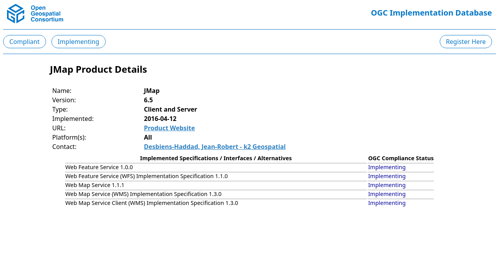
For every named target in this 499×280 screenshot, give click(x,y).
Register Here (466, 41)
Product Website (169, 128)
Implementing (78, 41)
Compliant (24, 41)
